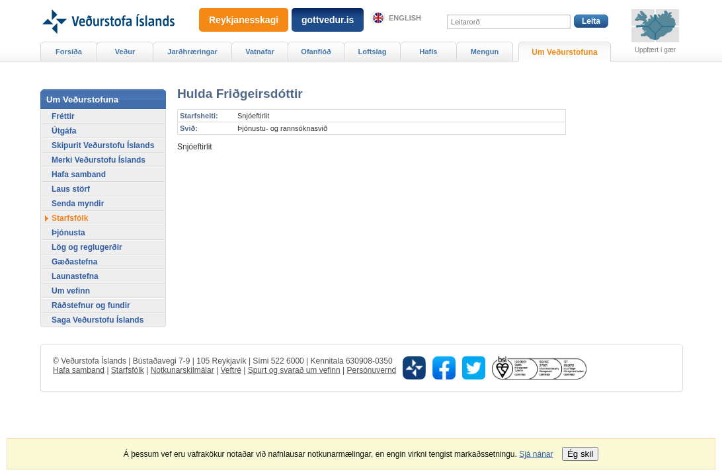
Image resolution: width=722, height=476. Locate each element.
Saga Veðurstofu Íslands (97, 320)
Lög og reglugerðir (87, 247)
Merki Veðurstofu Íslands (98, 160)
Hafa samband (79, 174)
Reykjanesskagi (243, 20)
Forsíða (69, 52)
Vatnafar (259, 52)
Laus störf (71, 189)
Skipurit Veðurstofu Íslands (103, 145)
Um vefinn (71, 291)
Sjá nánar (536, 454)
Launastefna (75, 276)
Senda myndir (78, 203)
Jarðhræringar (192, 52)
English (405, 18)
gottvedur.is (327, 20)
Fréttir (63, 116)
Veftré (230, 370)
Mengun (485, 52)
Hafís (429, 52)
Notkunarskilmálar (182, 370)
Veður (125, 52)
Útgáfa (64, 131)
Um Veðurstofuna (564, 52)
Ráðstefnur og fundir (91, 305)
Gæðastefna (74, 261)
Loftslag (372, 52)
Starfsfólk (70, 218)
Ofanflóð (316, 52)
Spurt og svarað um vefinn (294, 370)
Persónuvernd (372, 370)
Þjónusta (68, 232)
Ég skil (580, 454)
